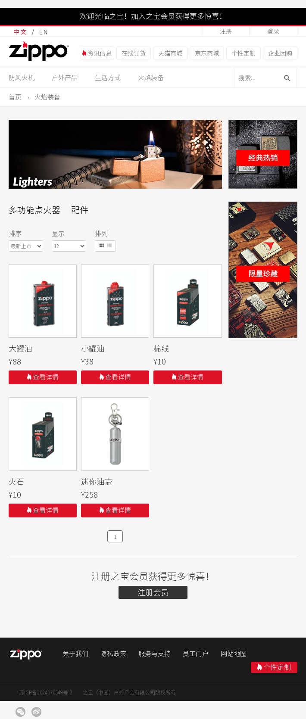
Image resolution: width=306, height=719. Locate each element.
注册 (226, 31)
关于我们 (75, 654)
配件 (79, 209)
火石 (16, 482)
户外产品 (65, 78)
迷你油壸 (96, 482)
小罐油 (92, 348)
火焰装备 (151, 78)
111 (43, 301)
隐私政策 (113, 654)
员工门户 (196, 654)
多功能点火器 (34, 209)
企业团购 (280, 53)
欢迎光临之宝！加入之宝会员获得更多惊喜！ (153, 16)
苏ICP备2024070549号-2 (45, 692)
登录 (273, 31)
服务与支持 (154, 654)
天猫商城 (170, 53)
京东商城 (207, 53)
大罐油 (20, 348)
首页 (15, 97)
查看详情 (43, 377)
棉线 (161, 348)
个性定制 (243, 53)
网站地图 (234, 654)
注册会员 (153, 592)
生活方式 (108, 78)
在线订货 (134, 53)
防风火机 (21, 78)
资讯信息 (97, 53)
